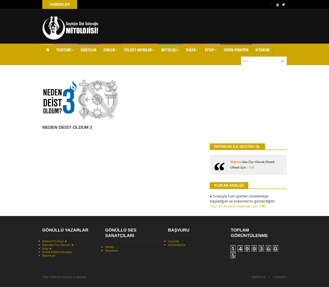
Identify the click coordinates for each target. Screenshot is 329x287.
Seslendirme (177, 245)
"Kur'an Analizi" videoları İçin (238, 206)
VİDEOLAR (88, 50)
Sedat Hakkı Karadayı (57, 252)
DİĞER (192, 50)
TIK (251, 167)
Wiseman (48, 255)
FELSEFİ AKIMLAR (139, 50)
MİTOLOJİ (170, 50)
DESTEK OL (259, 277)
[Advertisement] (248, 104)
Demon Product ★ (54, 241)
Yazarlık (173, 241)
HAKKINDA (280, 277)
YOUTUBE (65, 50)
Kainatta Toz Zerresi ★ (58, 245)
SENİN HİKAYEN (236, 50)
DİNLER (110, 50)
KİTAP (211, 50)
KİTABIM (262, 50)
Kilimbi (109, 247)
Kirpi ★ (47, 248)
